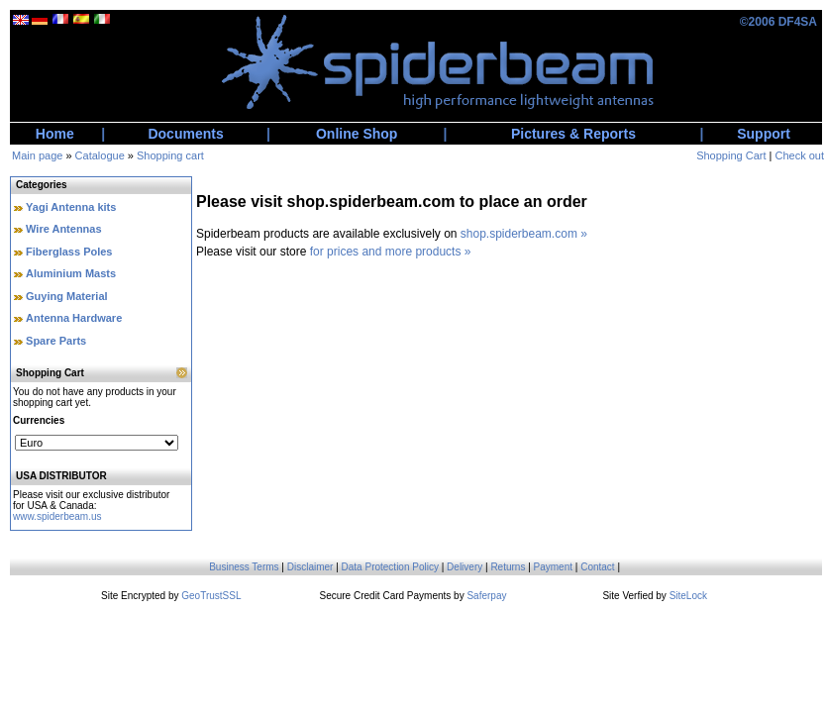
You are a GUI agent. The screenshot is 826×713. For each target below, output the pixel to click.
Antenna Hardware (74, 318)
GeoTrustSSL (211, 595)
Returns (507, 566)
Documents (185, 134)
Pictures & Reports (573, 134)
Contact (597, 566)
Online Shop (356, 134)
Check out (799, 155)
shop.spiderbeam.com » (524, 234)
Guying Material (67, 296)
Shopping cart (170, 155)
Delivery (464, 566)
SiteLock (688, 595)
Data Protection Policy (390, 566)
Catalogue (100, 155)
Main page (37, 155)
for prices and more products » (390, 251)
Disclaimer (310, 566)
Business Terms (243, 566)
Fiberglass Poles (69, 251)
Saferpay (486, 595)
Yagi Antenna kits (71, 207)
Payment (553, 566)
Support (763, 134)
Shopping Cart (731, 155)
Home (55, 134)
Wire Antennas (64, 229)
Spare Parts (56, 341)
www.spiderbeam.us (57, 516)
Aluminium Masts (71, 273)
